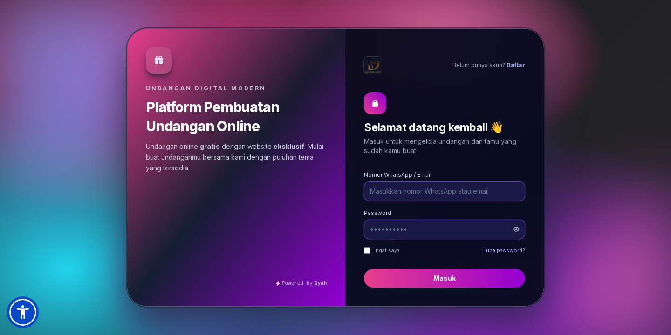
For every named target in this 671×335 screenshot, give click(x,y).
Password (377, 212)
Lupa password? (504, 250)
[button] (22, 312)
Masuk (444, 278)
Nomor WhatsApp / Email (397, 174)
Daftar (516, 64)
